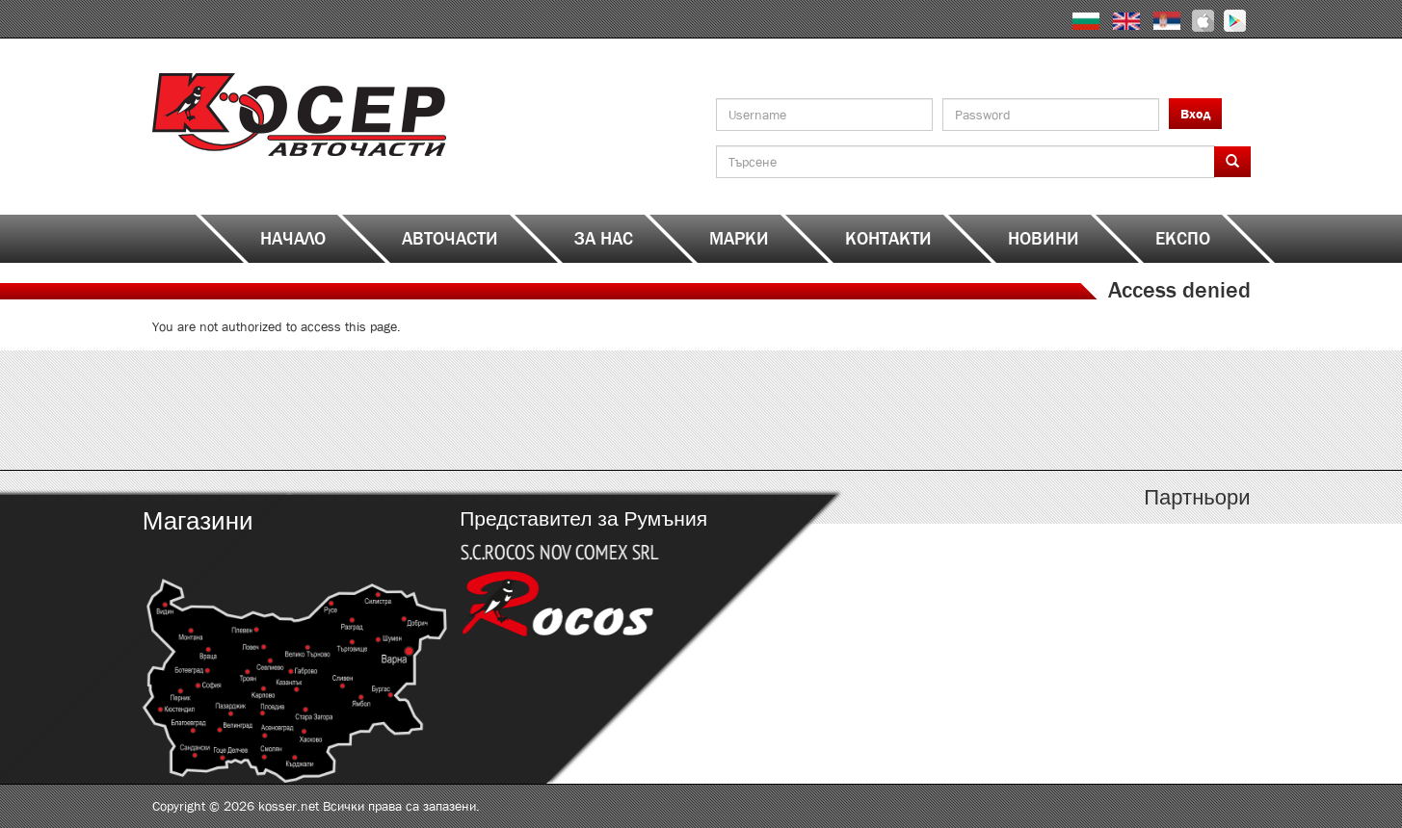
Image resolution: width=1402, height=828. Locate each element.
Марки (739, 238)
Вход (1195, 113)
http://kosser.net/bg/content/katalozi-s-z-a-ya (1113, 410)
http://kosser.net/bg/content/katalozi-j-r (839, 410)
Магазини (197, 520)
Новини (1043, 238)
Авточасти (450, 238)
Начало (293, 238)
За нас (603, 238)
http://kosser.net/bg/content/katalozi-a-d (289, 410)
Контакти (888, 238)
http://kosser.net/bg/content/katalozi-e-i (564, 410)
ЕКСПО (1182, 238)
